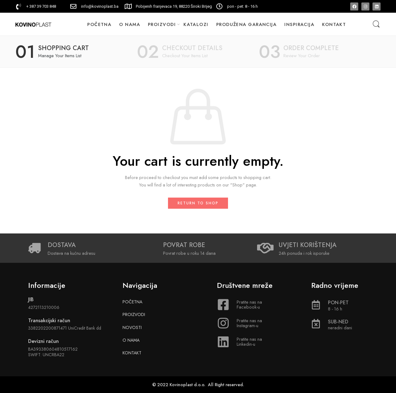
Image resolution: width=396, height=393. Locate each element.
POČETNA (99, 24)
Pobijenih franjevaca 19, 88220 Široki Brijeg (174, 6)
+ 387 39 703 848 (41, 6)
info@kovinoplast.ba (99, 6)
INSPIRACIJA (299, 24)
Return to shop (198, 203)
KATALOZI (196, 24)
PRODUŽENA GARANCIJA (246, 24)
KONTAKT (334, 24)
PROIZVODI (162, 24)
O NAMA (129, 24)
